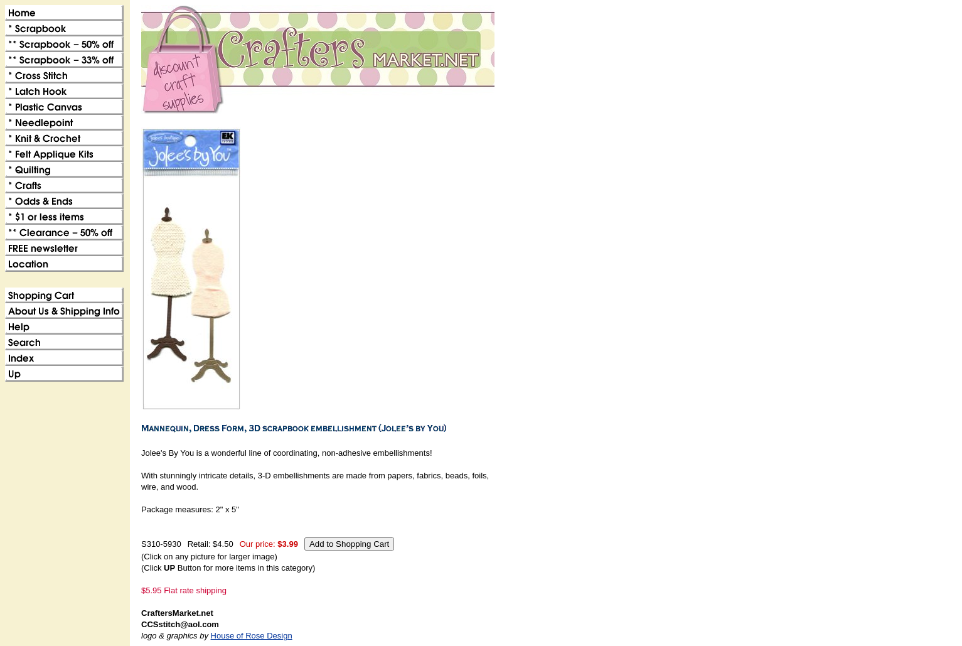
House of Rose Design (251, 635)
